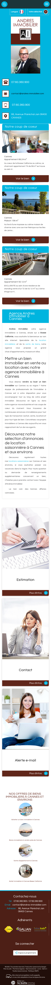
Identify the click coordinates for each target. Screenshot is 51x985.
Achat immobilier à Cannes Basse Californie (25, 881)
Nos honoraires (31, 969)
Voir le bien (25, 178)
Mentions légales (19, 969)
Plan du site (7, 969)
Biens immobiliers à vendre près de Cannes (25, 840)
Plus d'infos (38, 593)
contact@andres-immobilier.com (23, 93)
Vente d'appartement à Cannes (25, 861)
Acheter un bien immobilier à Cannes (25, 819)
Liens (39, 969)
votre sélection (35, 12)
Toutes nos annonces (19, 971)
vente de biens (32, 344)
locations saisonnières (19, 461)
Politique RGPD (33, 971)
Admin (44, 969)
